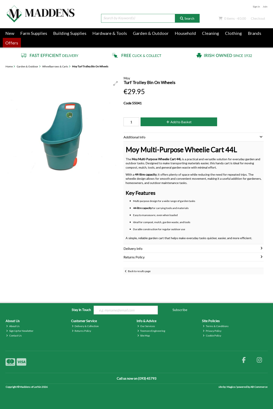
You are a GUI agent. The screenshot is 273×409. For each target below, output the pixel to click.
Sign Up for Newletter (19, 330)
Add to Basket (179, 122)
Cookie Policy (212, 335)
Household (185, 33)
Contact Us (14, 335)
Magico (231, 386)
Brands (254, 33)
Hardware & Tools (109, 33)
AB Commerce (258, 386)
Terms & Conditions (216, 326)
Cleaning (210, 33)
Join (265, 6)
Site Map (143, 335)
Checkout (258, 18)
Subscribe (180, 310)
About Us (13, 326)
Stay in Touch (81, 310)
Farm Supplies (33, 33)
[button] (115, 83)
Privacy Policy (212, 330)
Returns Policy (81, 330)
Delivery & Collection (85, 326)
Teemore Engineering (151, 330)
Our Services (146, 326)
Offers (11, 42)
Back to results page (139, 271)
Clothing (233, 33)
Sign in (256, 6)
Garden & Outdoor (151, 33)
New (9, 33)
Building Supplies (69, 33)
